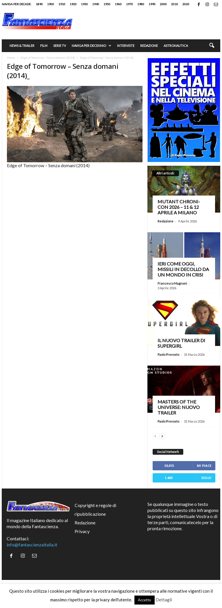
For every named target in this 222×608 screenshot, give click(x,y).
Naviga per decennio (91, 45)
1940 (95, 4)
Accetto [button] (144, 600)
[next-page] (162, 435)
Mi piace (204, 465)
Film (43, 45)
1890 (39, 4)
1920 (73, 4)
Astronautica (176, 45)
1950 (106, 4)
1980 (140, 4)
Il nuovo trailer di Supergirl (181, 343)
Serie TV (59, 45)
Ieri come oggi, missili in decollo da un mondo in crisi (183, 269)
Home (11, 57)
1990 (152, 4)
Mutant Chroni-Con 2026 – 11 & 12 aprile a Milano (179, 207)
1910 (61, 4)
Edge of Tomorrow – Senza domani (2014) (48, 57)
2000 (163, 4)
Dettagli (164, 599)
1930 (84, 4)
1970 (129, 4)
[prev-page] (155, 435)
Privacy (82, 531)
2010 (174, 4)
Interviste (125, 45)
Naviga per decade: (17, 4)
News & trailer (22, 45)
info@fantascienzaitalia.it (32, 544)
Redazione (149, 45)
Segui (206, 478)
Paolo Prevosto (168, 354)
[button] (211, 45)
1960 (118, 4)
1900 (50, 4)
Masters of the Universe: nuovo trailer (179, 407)
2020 (185, 4)
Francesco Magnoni (172, 283)
